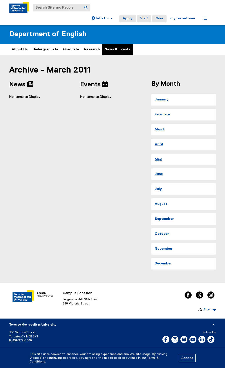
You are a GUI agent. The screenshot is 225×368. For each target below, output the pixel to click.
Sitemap (209, 309)
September (164, 219)
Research (92, 49)
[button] (102, 18)
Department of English (48, 34)
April (159, 144)
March (160, 129)
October (162, 234)
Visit (144, 18)
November (163, 249)
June (159, 174)
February (162, 114)
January (162, 99)
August (161, 204)
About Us (20, 49)
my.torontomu (182, 18)
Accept (187, 358)
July (158, 189)
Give (159, 18)
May (158, 159)
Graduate (71, 49)
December (163, 263)
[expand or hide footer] (213, 325)
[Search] (86, 7)
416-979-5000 (22, 340)
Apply (128, 18)
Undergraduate (45, 49)
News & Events (118, 49)
